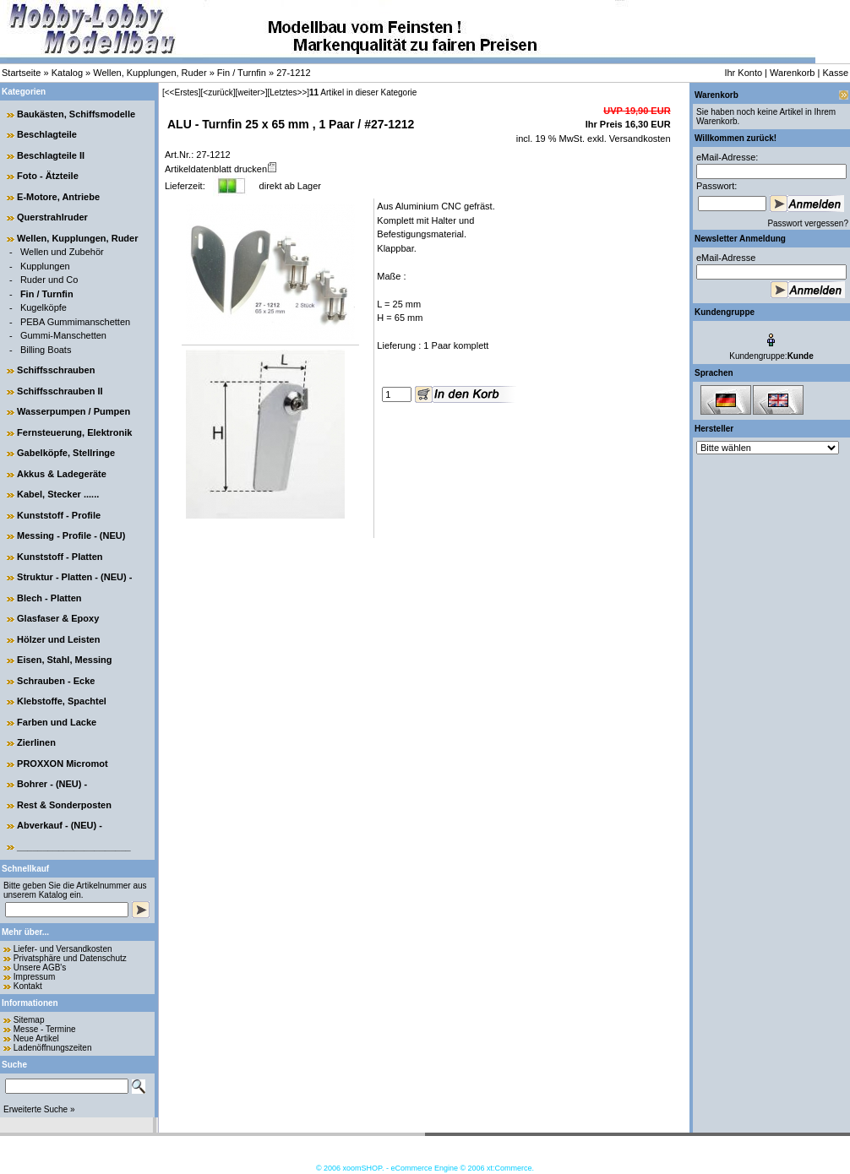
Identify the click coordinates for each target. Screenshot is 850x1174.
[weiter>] (251, 92)
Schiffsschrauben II (59, 391)
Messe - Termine (45, 1029)
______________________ (74, 846)
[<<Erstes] (181, 92)
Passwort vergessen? (807, 223)
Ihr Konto (743, 73)
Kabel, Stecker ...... (58, 494)
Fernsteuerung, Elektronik (74, 432)
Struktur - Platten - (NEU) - (74, 577)
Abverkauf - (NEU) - (59, 825)
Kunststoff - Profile (59, 515)
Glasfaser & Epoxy (58, 618)
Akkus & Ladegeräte (61, 474)
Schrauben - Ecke (56, 681)
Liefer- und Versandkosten (63, 949)
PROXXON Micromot (62, 763)
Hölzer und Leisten (58, 639)
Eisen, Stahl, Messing (64, 660)
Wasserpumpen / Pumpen (73, 411)
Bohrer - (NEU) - (52, 784)
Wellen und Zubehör (62, 252)
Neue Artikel (36, 1038)
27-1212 (293, 73)
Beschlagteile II (50, 155)
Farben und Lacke (56, 722)
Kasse (835, 73)
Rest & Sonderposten (64, 805)
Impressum (34, 976)
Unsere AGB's (40, 967)
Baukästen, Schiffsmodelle (76, 114)
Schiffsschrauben (56, 370)
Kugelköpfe (43, 307)
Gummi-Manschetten (63, 335)
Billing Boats (46, 350)
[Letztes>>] (288, 92)
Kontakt (28, 986)
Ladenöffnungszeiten (53, 1047)
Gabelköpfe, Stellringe (66, 453)
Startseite (21, 73)
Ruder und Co (49, 279)
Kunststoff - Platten (59, 557)
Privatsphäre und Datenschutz (70, 958)
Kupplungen (45, 266)
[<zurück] (218, 92)
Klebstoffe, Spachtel (61, 701)
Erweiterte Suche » (39, 1109)
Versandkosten (639, 138)
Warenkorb (792, 73)
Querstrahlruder (52, 217)
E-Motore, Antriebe (58, 197)
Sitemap (29, 1020)
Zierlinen (36, 742)
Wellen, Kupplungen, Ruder (149, 73)
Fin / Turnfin (241, 73)
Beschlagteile (47, 134)
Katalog (67, 73)
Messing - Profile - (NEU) (71, 535)
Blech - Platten (49, 598)
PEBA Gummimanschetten (75, 322)
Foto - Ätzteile (48, 176)
